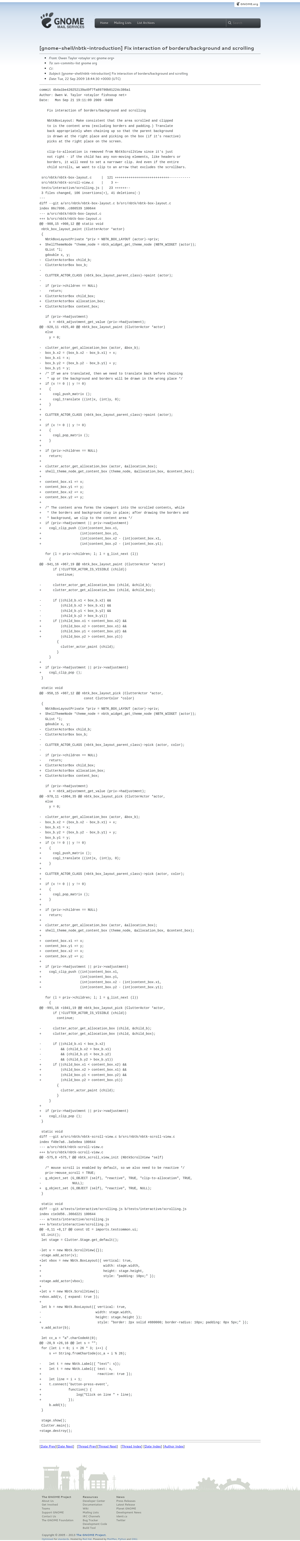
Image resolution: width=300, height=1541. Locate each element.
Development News (128, 1512)
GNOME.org (249, 4)
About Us (48, 1501)
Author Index (173, 1446)
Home (104, 23)
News (120, 1497)
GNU (134, 1539)
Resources (90, 1497)
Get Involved (50, 1504)
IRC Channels (91, 1516)
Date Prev (48, 1446)
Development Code (95, 1524)
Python (122, 1539)
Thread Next (107, 1446)
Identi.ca (121, 1516)
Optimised (47, 1539)
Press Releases (125, 1501)
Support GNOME (53, 1512)
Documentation (92, 1504)
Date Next (65, 1446)
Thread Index (131, 1446)
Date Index (152, 1446)
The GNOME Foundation (58, 1520)
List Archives (146, 23)
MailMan (112, 1539)
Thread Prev (87, 1446)
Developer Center (94, 1501)
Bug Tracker (90, 1520)
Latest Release (125, 1504)
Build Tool (89, 1528)
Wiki (85, 1508)
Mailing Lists (122, 23)
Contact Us (49, 1516)
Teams (46, 1508)
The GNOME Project (56, 1497)
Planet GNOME (126, 1508)
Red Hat (87, 1539)
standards (63, 1539)
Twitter (120, 1520)
